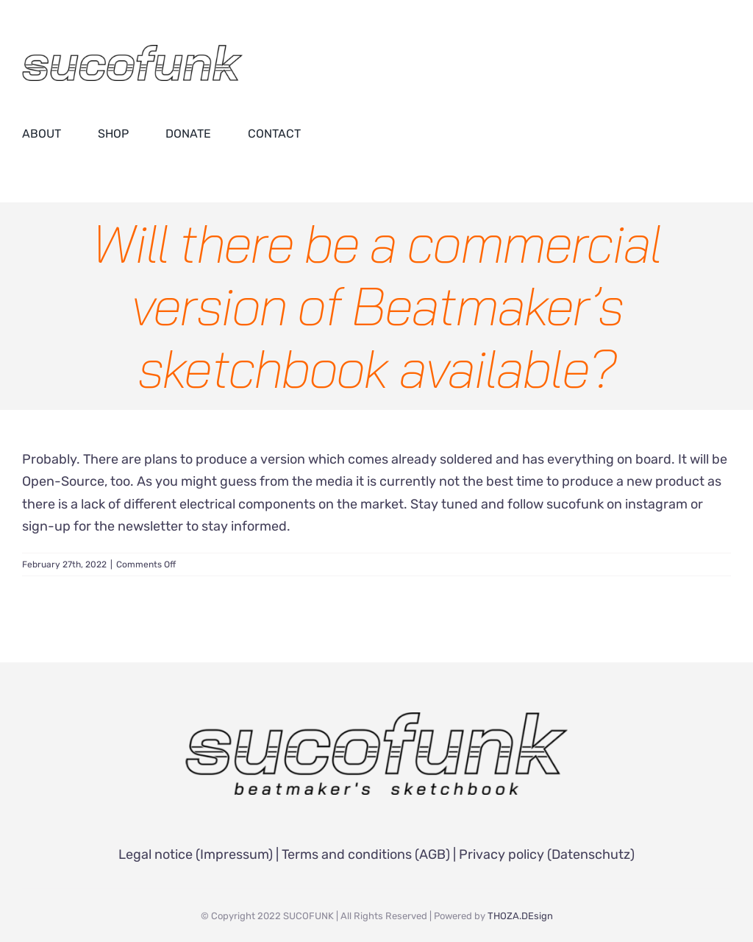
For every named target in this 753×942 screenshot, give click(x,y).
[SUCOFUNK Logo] (376, 719)
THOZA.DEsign (520, 915)
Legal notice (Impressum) (195, 854)
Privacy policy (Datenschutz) (547, 854)
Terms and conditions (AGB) (366, 854)
